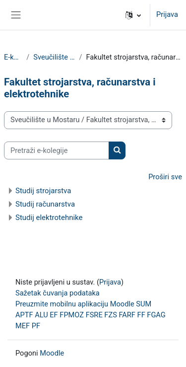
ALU (41, 314)
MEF (22, 325)
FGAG (156, 314)
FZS (110, 314)
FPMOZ (72, 314)
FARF (127, 314)
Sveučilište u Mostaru (54, 57)
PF (36, 325)
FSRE (94, 314)
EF (54, 314)
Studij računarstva (45, 204)
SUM (143, 303)
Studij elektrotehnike (49, 217)
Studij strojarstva (43, 190)
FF (141, 314)
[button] (133, 15)
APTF (24, 314)
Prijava (167, 14)
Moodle (52, 353)
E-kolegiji (13, 57)
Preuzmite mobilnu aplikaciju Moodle (74, 303)
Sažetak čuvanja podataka (57, 293)
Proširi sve (165, 176)
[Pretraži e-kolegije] (56, 150)
